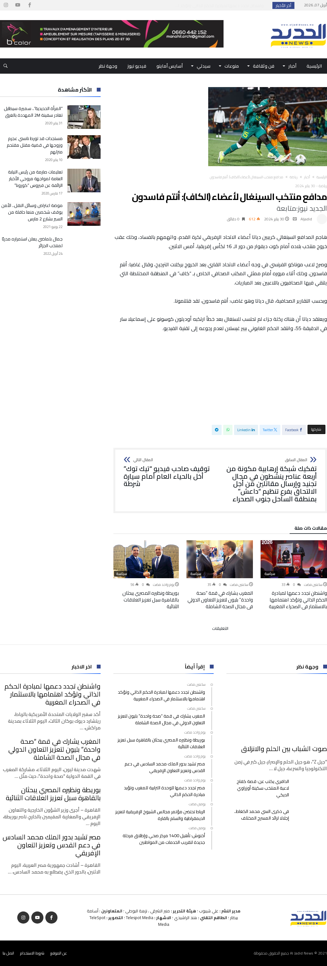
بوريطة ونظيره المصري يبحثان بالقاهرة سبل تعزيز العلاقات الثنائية (150, 599)
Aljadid (306, 219)
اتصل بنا (8, 953)
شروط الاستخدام (32, 953)
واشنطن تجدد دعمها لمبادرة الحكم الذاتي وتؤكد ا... (221, 5)
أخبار (307, 177)
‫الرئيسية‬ (321, 177)
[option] (294, 575)
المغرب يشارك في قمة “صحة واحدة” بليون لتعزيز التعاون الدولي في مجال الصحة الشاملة (220, 599)
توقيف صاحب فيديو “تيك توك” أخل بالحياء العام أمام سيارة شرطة (170, 473)
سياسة (269, 574)
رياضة (294, 177)
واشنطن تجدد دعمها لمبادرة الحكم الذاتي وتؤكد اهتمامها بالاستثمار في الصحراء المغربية (298, 599)
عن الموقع (58, 953)
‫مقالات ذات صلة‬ (310, 529)
